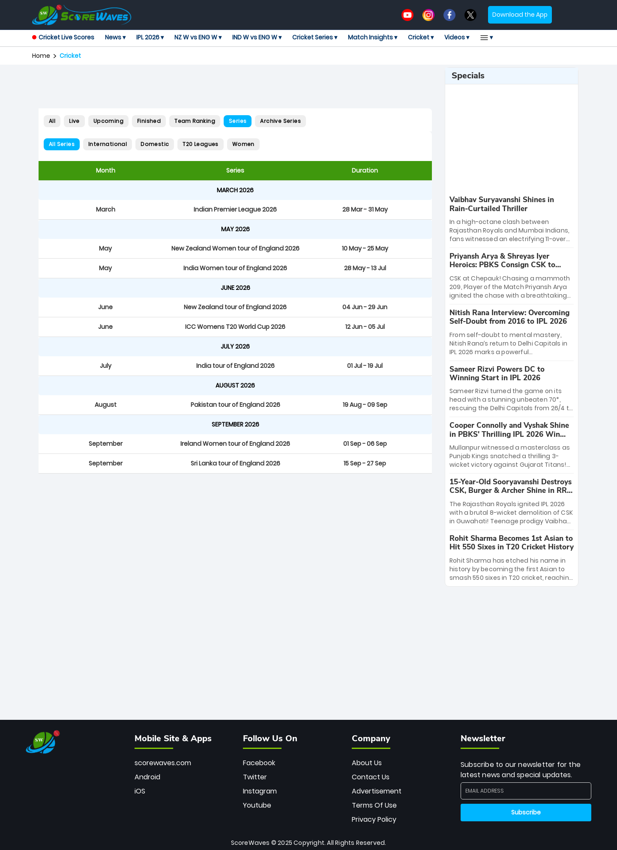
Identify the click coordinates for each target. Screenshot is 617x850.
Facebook (259, 763)
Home (41, 55)
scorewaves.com (163, 763)
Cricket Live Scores (63, 37)
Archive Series (280, 121)
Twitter (255, 777)
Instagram (260, 791)
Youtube (257, 805)
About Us (367, 763)
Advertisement (376, 791)
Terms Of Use (374, 805)
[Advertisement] (235, 86)
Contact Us (370, 777)
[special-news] (511, 219)
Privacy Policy (374, 819)
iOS (140, 791)
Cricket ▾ (421, 37)
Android (147, 777)
